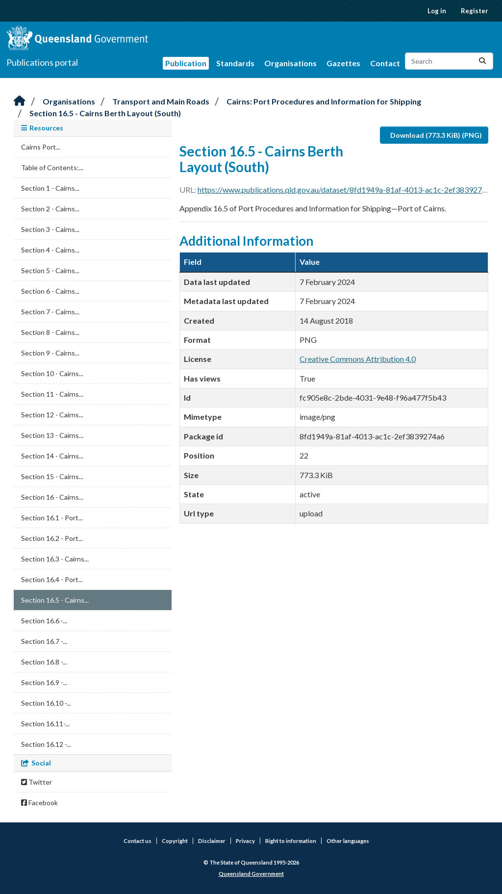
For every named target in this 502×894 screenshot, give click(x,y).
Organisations (290, 63)
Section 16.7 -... (44, 641)
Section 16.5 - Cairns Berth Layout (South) (105, 113)
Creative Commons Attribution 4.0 (358, 358)
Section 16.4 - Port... (52, 579)
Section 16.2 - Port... (52, 538)
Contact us (137, 841)
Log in (436, 11)
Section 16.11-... (45, 723)
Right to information (290, 841)
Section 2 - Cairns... (50, 208)
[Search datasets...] (449, 61)
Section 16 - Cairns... (52, 497)
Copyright (175, 841)
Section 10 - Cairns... (52, 373)
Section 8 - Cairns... (50, 332)
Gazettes (343, 63)
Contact (385, 63)
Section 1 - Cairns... (50, 188)
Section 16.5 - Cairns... (55, 600)
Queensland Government (251, 873)
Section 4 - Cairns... (50, 250)
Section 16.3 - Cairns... (55, 559)
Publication (185, 63)
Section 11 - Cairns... (52, 394)
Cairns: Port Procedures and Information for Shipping (323, 101)
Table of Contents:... (52, 167)
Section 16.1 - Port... (52, 517)
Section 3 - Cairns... (50, 229)
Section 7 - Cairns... (50, 311)
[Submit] (482, 61)
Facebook (39, 802)
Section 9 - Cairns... (50, 353)
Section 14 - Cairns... (52, 456)
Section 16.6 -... (44, 620)
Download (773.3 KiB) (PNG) (436, 135)
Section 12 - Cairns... (52, 414)
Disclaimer (212, 841)
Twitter (36, 782)
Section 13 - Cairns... (52, 435)
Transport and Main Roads (160, 101)
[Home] (19, 101)
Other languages (347, 841)
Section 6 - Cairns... (50, 291)
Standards (235, 63)
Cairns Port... (40, 147)
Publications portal (42, 62)
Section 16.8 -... (44, 662)
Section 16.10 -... (46, 703)
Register (474, 11)
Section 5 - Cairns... (50, 270)
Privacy (245, 841)
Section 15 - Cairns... (52, 476)
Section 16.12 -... (46, 744)
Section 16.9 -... (44, 682)
